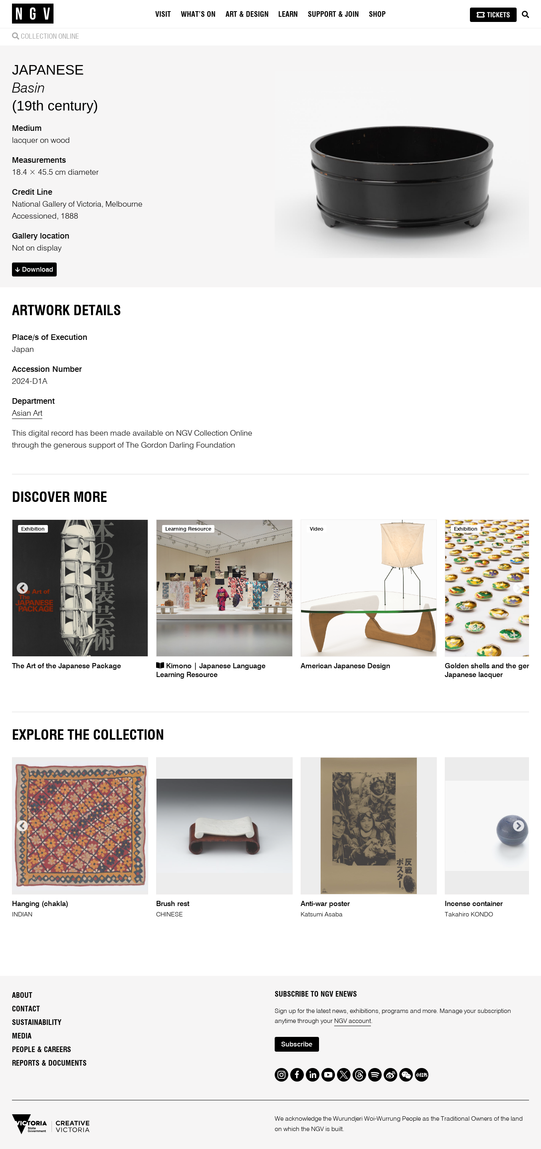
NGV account (352, 1021)
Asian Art (27, 414)
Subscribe (296, 1044)
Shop (377, 14)
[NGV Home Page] (33, 14)
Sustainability (36, 1023)
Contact (26, 1009)
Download (34, 270)
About (22, 995)
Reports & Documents (49, 1063)
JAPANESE (48, 69)
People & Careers (41, 1050)
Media (22, 1036)
